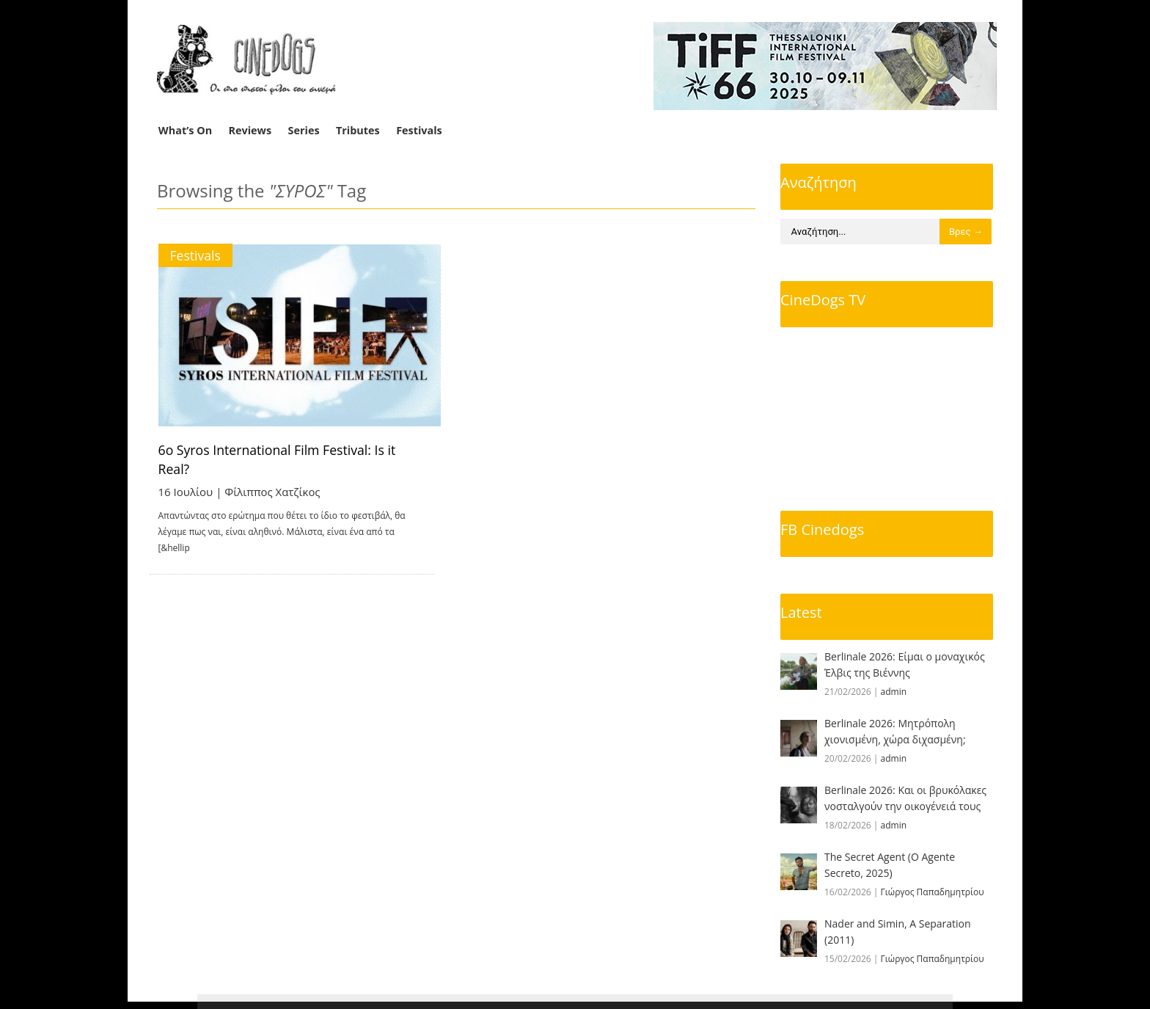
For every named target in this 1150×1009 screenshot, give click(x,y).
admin (894, 691)
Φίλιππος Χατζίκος (273, 472)
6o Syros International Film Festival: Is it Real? (297, 450)
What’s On (185, 130)
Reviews (250, 130)
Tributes (358, 130)
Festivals (419, 130)
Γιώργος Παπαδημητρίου (932, 892)
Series (304, 130)
